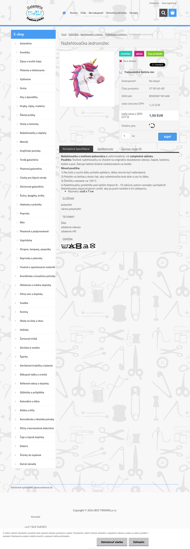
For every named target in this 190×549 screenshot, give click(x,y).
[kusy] (126, 136)
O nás (83, 13)
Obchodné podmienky (116, 13)
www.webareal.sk (43, 487)
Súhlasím (138, 542)
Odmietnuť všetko (112, 542)
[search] (163, 13)
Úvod (63, 34)
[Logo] (35, 13)
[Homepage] (63, 13)
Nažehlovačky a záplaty (92, 34)
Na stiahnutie (105, 149)
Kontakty (134, 13)
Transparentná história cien (136, 72)
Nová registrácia (169, 3)
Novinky (74, 13)
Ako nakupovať (96, 13)
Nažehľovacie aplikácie (116, 34)
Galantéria (73, 34)
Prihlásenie (154, 3)
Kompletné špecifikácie (76, 149)
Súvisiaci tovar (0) (131, 149)
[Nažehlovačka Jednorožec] (87, 52)
